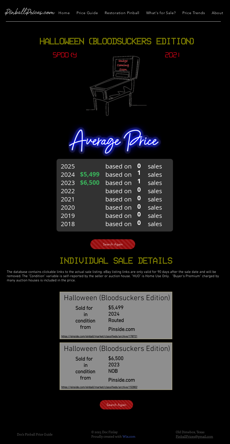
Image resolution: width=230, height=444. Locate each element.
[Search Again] (112, 244)
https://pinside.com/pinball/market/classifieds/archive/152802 (99, 387)
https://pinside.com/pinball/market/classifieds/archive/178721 (99, 336)
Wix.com (129, 436)
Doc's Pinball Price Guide (35, 434)
